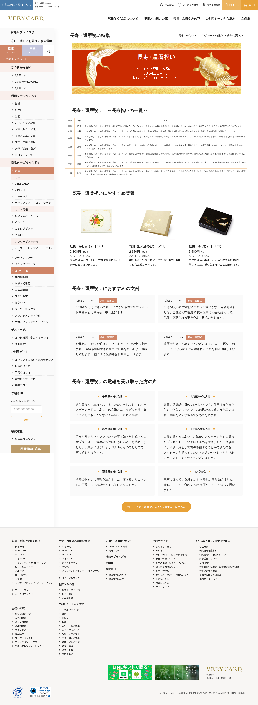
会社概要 (202, 546)
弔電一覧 (65, 546)
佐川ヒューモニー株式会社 (218, 678)
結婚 (16, 103)
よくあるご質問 (161, 546)
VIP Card (18, 190)
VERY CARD (20, 183)
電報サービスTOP (188, 35)
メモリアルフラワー (70, 577)
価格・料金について (164, 558)
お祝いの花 (20, 270)
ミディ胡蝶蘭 (21, 283)
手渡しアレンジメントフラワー (31, 322)
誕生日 (17, 110)
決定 (26, 419)
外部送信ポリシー (206, 558)
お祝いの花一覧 (21, 613)
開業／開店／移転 (23, 142)
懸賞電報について (23, 439)
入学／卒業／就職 (23, 123)
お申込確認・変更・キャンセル (31, 337)
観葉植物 (18, 302)
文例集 (245, 19)
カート (249, 5)
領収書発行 (20, 344)
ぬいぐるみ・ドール (25, 215)
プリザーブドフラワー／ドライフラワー (32, 249)
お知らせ (158, 550)
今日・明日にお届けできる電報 (31, 41)
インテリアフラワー (25, 264)
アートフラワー (22, 257)
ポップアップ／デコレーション (31, 203)
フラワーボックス (23, 309)
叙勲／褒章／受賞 (23, 135)
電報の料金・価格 (23, 379)
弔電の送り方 (21, 372)
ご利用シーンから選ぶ (220, 19)
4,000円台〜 (20, 88)
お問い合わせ (160, 570)
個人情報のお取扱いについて (212, 554)
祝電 (16, 170)
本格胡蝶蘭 (20, 277)
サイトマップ (160, 586)
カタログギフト (22, 228)
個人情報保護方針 (206, 550)
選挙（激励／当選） (25, 148)
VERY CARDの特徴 (116, 546)
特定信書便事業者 (206, 570)
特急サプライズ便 (22, 32)
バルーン (18, 222)
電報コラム (20, 385)
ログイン (232, 5)
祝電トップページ (15, 59)
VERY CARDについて (123, 19)
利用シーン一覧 (22, 155)
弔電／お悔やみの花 (186, 19)
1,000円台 (19, 75)
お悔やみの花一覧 (69, 589)
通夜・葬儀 (66, 645)
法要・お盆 (66, 649)
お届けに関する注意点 (208, 574)
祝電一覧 (18, 546)
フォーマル (20, 196)
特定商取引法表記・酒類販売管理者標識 (217, 566)
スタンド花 (20, 296)
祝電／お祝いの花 (156, 19)
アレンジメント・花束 (26, 315)
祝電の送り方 (21, 366)
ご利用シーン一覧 (69, 609)
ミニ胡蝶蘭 (20, 290)
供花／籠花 (66, 593)
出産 (16, 116)
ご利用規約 (203, 562)
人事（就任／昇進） (25, 129)
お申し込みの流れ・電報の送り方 (33, 359)
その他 (17, 235)
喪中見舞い (66, 653)
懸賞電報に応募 (30, 449)
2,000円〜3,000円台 (25, 81)
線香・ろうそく (68, 562)
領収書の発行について (165, 566)
